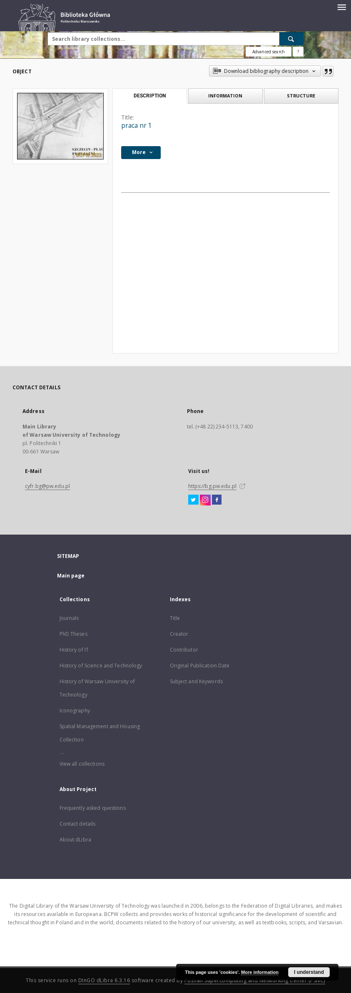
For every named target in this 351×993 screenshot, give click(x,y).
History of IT (74, 649)
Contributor (184, 649)
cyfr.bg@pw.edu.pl (47, 486)
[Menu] (341, 6)
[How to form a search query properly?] (298, 52)
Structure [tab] (301, 95)
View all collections (82, 763)
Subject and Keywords (196, 681)
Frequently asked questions (93, 807)
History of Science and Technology (101, 665)
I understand (309, 972)
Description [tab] (150, 96)
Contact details (78, 823)
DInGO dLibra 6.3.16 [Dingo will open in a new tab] (104, 980)
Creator (179, 633)
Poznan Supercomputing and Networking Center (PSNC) (254, 980)
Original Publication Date (200, 665)
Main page (71, 575)
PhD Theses (73, 633)
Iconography (75, 710)
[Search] (291, 38)
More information (260, 972)
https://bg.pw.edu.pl (212, 486)
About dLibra (75, 839)
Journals (69, 618)
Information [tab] (225, 95)
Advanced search (268, 52)
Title (175, 618)
